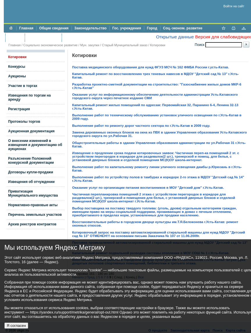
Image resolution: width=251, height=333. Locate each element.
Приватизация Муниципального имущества (33, 193)
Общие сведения (54, 28)
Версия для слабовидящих (223, 36)
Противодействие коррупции (90, 37)
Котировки (17, 57)
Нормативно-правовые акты (33, 205)
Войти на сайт (233, 6)
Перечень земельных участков (35, 215)
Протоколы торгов (24, 122)
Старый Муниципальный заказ (124, 45)
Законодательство (90, 28)
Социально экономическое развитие (50, 45)
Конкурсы (16, 67)
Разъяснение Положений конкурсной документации (31, 160)
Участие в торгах (22, 86)
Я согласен (16, 325)
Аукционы (17, 76)
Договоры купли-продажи (30, 172)
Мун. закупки (89, 45)
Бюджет (15, 37)
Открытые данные (175, 36)
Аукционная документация (31, 131)
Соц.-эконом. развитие (182, 28)
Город (152, 28)
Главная (26, 28)
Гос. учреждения (126, 28)
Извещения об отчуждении (31, 182)
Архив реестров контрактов (32, 224)
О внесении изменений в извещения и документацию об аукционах (35, 145)
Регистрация (19, 109)
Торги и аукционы (43, 37)
